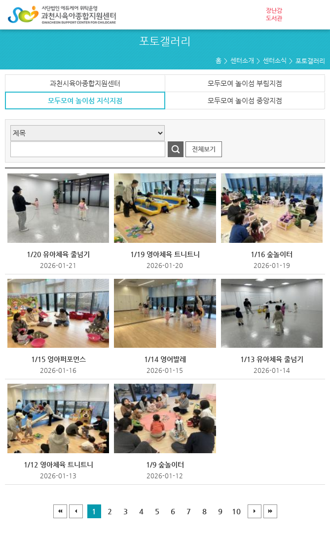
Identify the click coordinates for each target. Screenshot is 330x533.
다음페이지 (254, 511)
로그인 (295, 15)
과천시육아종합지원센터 (85, 83)
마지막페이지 (270, 511)
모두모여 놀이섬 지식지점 (85, 100)
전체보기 (204, 149)
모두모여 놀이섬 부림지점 (245, 83)
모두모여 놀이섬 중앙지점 (245, 100)
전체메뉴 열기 (315, 15)
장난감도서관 (274, 14)
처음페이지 (60, 511)
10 (236, 511)
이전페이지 (76, 511)
